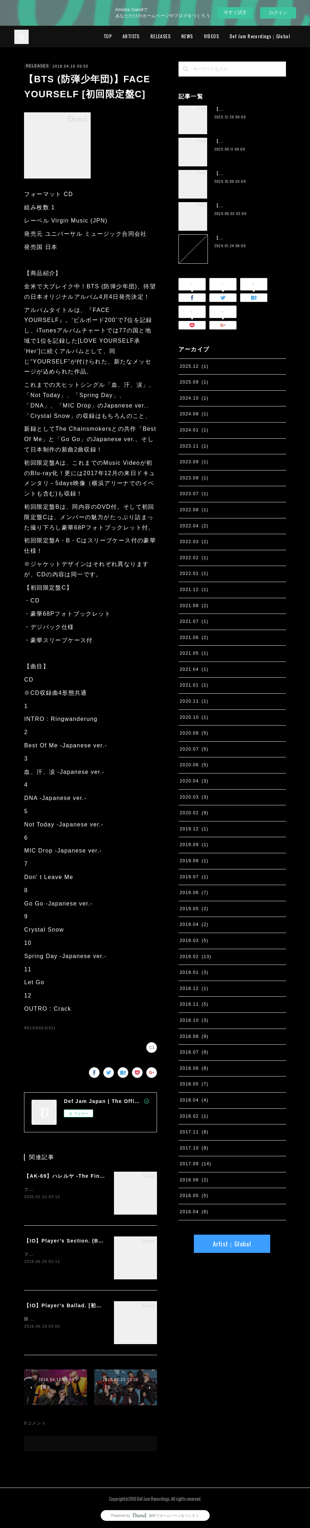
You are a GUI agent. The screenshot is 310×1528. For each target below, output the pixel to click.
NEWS (187, 36)
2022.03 (194, 541)
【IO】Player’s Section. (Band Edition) (78, 1241)
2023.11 (194, 446)
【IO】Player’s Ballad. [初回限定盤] (72, 1305)
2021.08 (194, 605)
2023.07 (194, 493)
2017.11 (194, 1131)
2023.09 (194, 461)
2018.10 (194, 1020)
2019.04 (194, 924)
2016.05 (194, 1195)
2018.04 (194, 1100)
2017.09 (195, 1163)
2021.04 (194, 669)
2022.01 (194, 573)
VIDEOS (211, 36)
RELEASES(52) (39, 1028)
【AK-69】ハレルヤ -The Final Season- (77, 1176)
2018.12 (194, 988)
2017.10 (194, 1148)
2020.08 (194, 733)
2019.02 (195, 956)
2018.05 (194, 1084)
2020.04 (194, 780)
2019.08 (194, 860)
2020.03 (194, 797)
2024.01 (194, 430)
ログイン (278, 12)
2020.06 (194, 764)
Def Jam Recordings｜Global (260, 36)
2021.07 (194, 621)
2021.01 (194, 685)
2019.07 (194, 876)
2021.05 (194, 653)
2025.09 (194, 382)
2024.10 (194, 398)
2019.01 (194, 972)
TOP (108, 36)
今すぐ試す (235, 12)
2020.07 (194, 749)
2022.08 (194, 509)
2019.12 (194, 828)
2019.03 (194, 940)
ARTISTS (131, 36)
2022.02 (194, 557)
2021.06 (194, 637)
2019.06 (194, 892)
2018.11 (194, 1004)
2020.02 (194, 812)
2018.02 (194, 1116)
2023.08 (194, 477)
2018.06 (194, 1068)
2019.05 (194, 908)
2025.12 (194, 366)
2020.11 (194, 701)
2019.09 (194, 844)
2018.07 (194, 1052)
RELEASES (161, 36)
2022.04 (194, 525)
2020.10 (194, 717)
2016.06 (194, 1179)
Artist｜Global (232, 1244)
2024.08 (194, 413)
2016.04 (194, 1211)
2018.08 (194, 1036)
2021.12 (194, 589)
